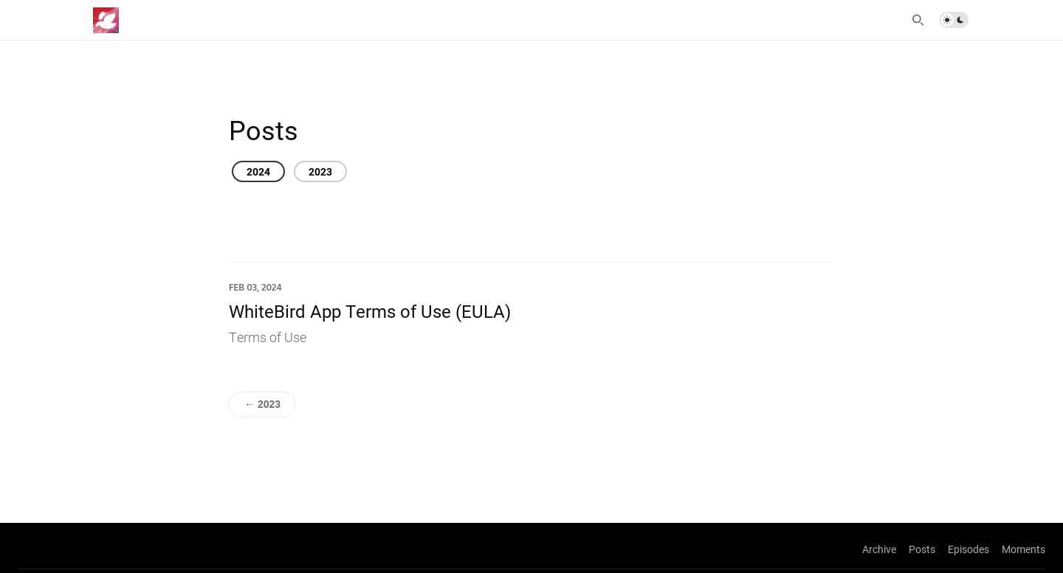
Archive (879, 549)
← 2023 (262, 404)
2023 (320, 171)
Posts (922, 549)
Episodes (968, 549)
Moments (1023, 549)
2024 (258, 171)
